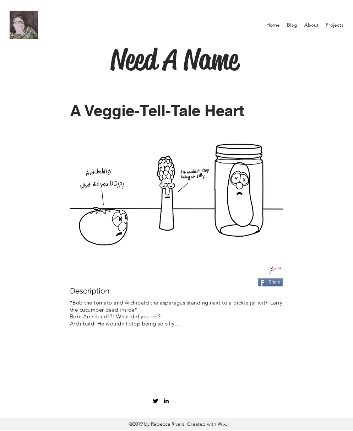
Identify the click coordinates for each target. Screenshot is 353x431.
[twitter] (155, 400)
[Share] (270, 282)
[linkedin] (166, 400)
